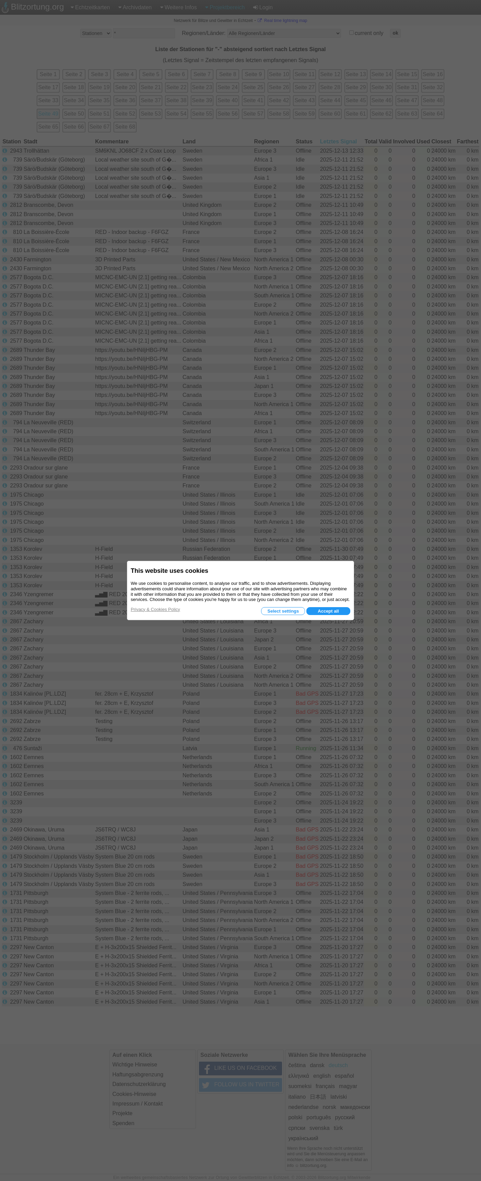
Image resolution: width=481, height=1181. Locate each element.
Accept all (328, 611)
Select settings (283, 611)
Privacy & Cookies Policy (155, 609)
